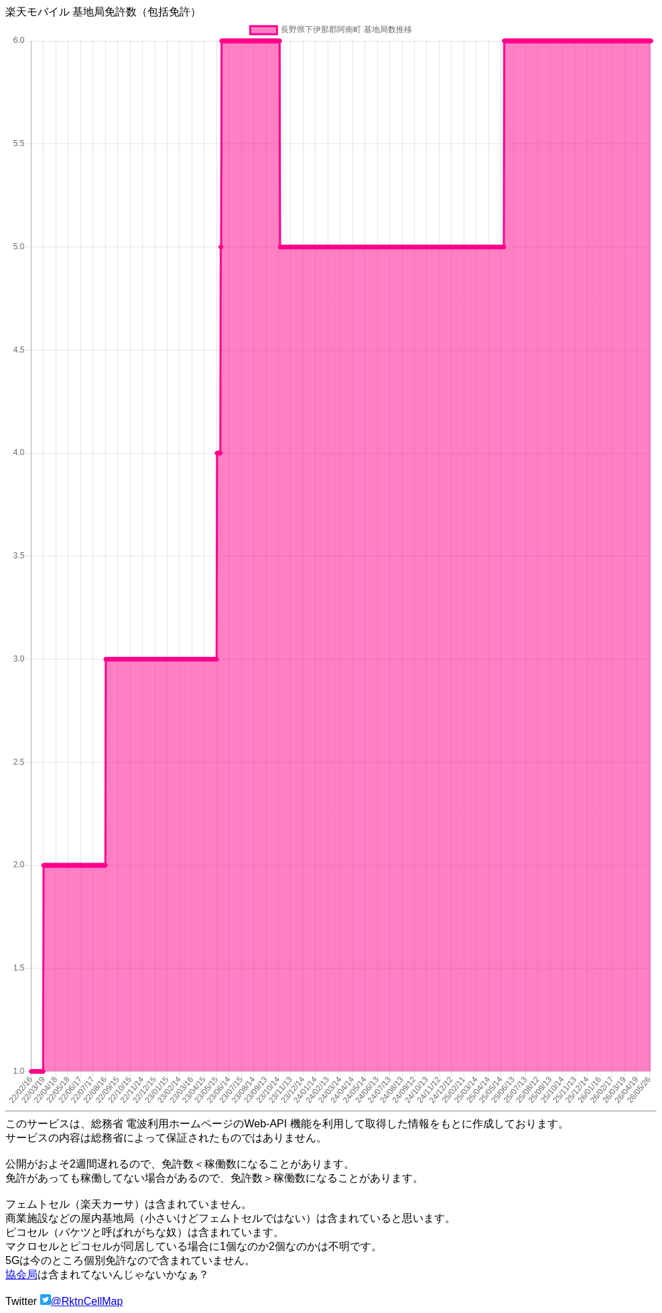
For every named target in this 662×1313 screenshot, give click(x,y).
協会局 (21, 1274)
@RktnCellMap (87, 1301)
